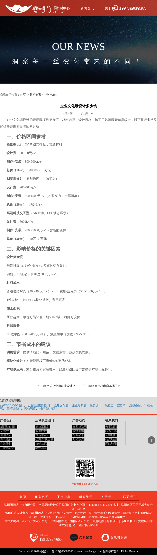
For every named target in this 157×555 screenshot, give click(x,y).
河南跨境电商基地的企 (106, 385)
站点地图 (111, 439)
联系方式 (111, 430)
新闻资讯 (87, 8)
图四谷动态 (80, 426)
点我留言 (86, 537)
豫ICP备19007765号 (64, 551)
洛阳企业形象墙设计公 (61, 385)
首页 (23, 94)
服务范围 (42, 496)
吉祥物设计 (14, 408)
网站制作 (30, 408)
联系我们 (130, 496)
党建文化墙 (61, 405)
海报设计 (41, 430)
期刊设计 (6, 439)
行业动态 (51, 94)
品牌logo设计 (8, 426)
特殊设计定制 (48, 408)
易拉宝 (109, 405)
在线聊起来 (119, 537)
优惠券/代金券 (44, 439)
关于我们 (111, 8)
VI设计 (4, 430)
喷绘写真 (41, 448)
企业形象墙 (79, 405)
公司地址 (111, 435)
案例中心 (64, 496)
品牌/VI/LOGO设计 (12, 405)
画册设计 (6, 435)
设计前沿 (78, 430)
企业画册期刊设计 (39, 405)
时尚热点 (78, 439)
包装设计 (95, 405)
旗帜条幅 (135, 405)
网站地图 (111, 443)
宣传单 (121, 405)
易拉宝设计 (42, 426)
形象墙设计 (7, 448)
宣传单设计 (42, 435)
